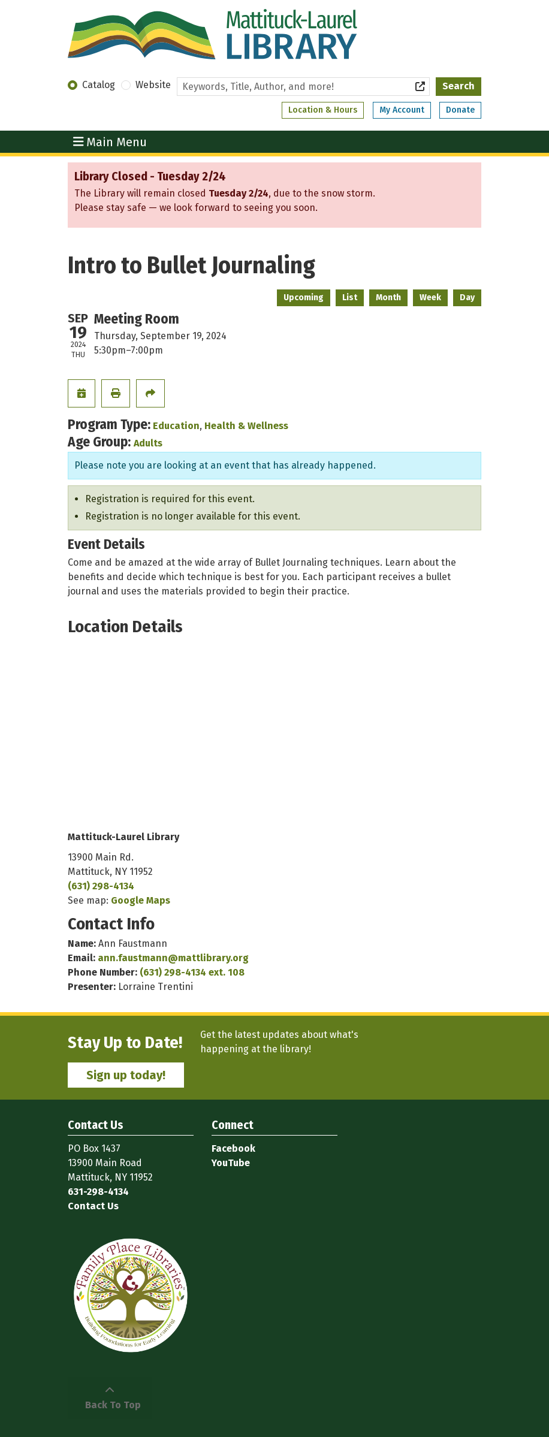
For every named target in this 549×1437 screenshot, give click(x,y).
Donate (460, 110)
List (349, 297)
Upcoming (303, 297)
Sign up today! (125, 1075)
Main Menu (110, 141)
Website (153, 84)
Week (430, 297)
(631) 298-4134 (101, 886)
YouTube (231, 1163)
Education (176, 425)
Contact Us (93, 1206)
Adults (148, 443)
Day (467, 297)
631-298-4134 (98, 1191)
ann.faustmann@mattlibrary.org (173, 958)
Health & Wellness (246, 425)
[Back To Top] (110, 1398)
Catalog (98, 84)
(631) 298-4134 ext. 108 (192, 972)
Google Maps (140, 900)
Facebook (233, 1148)
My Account (401, 110)
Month (388, 297)
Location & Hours (322, 110)
